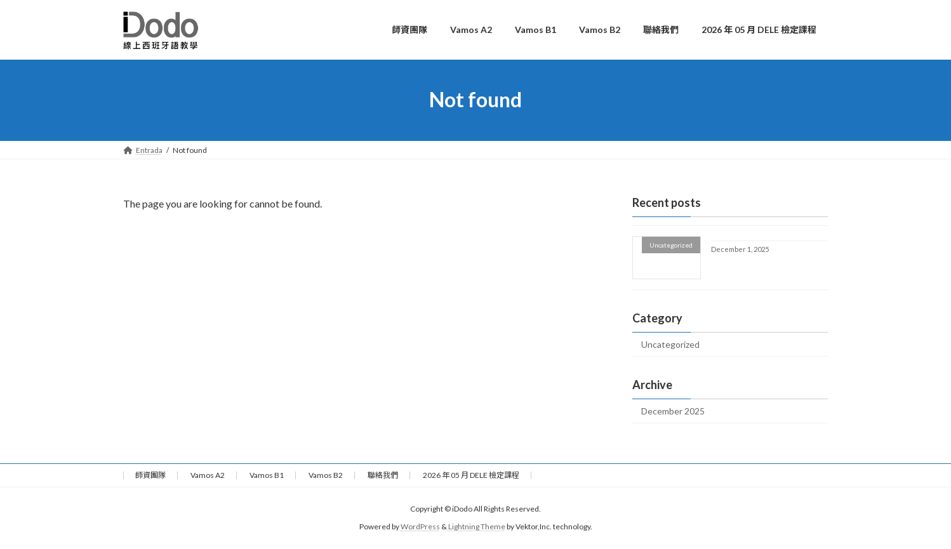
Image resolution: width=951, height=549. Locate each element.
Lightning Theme (476, 527)
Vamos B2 (326, 475)
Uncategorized (670, 344)
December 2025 (673, 411)
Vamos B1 (266, 475)
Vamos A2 (207, 475)
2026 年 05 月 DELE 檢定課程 (471, 475)
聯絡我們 (383, 475)
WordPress (420, 527)
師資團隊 (150, 475)
